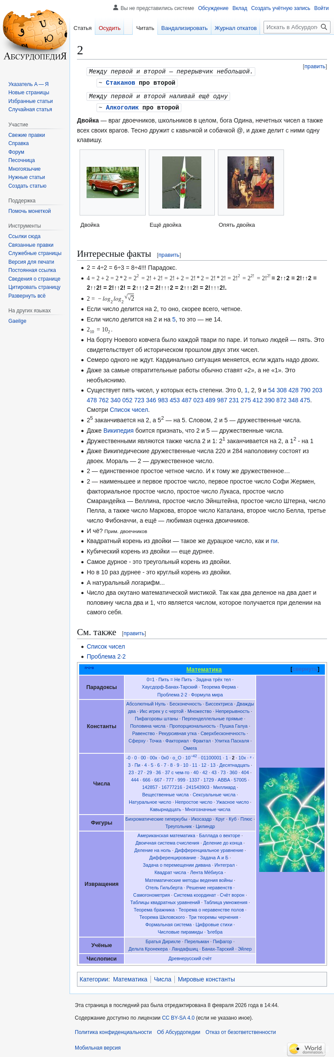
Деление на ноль (152, 848)
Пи (137, 763)
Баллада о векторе (219, 833)
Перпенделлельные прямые (212, 716)
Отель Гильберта (164, 885)
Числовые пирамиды (180, 930)
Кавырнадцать (165, 807)
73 (223, 770)
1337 (194, 778)
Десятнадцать (234, 763)
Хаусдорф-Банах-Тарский (169, 685)
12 (204, 763)
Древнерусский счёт (190, 956)
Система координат (195, 893)
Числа (162, 977)
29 (149, 770)
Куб (233, 817)
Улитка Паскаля (232, 739)
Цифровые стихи (214, 922)
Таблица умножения (225, 900)
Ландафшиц (185, 947)
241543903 (198, 785)
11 (194, 763)
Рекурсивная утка (178, 731)
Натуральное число (150, 800)
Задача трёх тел (213, 677)
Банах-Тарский (218, 947)
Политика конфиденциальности (113, 1030)
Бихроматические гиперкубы (156, 817)
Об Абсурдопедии (178, 1030)
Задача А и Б (214, 855)
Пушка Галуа (233, 724)
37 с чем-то (177, 770)
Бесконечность (186, 702)
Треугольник (178, 824)
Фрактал (202, 739)
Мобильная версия (98, 1046)
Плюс (246, 817)
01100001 (211, 756)
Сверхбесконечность (222, 731)
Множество (199, 709)
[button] (27, 296)
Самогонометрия (151, 893)
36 (158, 770)
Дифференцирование (172, 855)
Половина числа (147, 724)
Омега (190, 746)
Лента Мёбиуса (206, 870)
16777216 (171, 785)
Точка (156, 739)
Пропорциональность (192, 724)
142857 (150, 785)
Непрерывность (232, 709)
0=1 (150, 677)
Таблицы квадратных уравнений (165, 900)
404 (245, 770)
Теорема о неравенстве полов (211, 908)
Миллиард (224, 785)
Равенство (143, 731)
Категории (94, 977)
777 (170, 778)
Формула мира (207, 693)
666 (146, 778)
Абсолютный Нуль (146, 702)
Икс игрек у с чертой (162, 709)
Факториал (177, 739)
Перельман (196, 939)
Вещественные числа (165, 792)
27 (140, 770)
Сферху (137, 739)
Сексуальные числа (214, 792)
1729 (209, 778)
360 (233, 770)
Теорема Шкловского (162, 915)
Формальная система (168, 922)
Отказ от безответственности (241, 1030)
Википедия (119, 428)
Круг (220, 817)
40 (195, 770)
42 (204, 770)
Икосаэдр (201, 817)
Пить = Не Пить (175, 677)
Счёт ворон (232, 893)
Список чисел (129, 407)
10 (191, 756)
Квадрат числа (170, 870)
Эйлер (245, 947)
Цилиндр (205, 824)
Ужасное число (232, 800)
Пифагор (222, 939)
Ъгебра (215, 930)
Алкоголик (122, 106)
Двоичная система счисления (167, 841)
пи (274, 539)
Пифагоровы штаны (156, 716)
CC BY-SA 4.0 (178, 1016)
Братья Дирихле (163, 939)
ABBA (224, 778)
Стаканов (120, 82)
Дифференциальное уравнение (209, 848)
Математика (130, 977)
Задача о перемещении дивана (177, 863)
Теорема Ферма (218, 685)
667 (158, 778)
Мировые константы (206, 977)
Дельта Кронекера (148, 947)
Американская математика (166, 833)
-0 (128, 756)
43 (214, 770)
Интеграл (224, 863)
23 (131, 770)
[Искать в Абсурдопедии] (297, 27)
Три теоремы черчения (213, 915)
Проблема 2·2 (106, 654)
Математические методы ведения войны (189, 878)
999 (181, 778)
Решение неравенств (209, 885)
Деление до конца (222, 841)
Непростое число (194, 800)
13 (213, 763)
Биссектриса (219, 702)
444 (135, 778)
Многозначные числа (207, 807)
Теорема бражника (154, 908)
